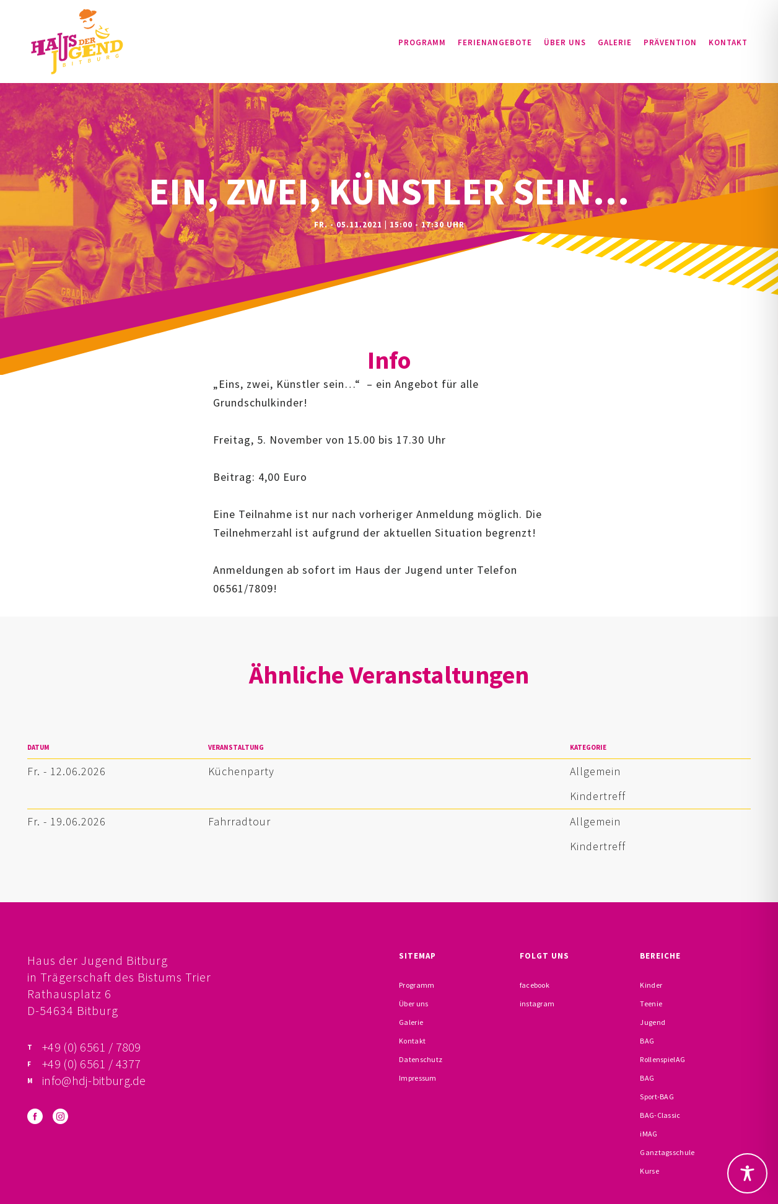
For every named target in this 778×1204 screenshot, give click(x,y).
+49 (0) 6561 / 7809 (91, 1047)
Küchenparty (241, 771)
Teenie (651, 1003)
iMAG (648, 1133)
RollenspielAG (662, 1059)
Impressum (418, 1078)
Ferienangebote (495, 42)
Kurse (649, 1170)
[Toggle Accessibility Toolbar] (747, 1173)
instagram (537, 1003)
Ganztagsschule (667, 1152)
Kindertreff (598, 796)
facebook (534, 985)
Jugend (652, 1022)
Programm (422, 42)
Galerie (615, 42)
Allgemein (595, 771)
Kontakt (728, 42)
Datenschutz (420, 1059)
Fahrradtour (239, 821)
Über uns (565, 42)
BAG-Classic (660, 1115)
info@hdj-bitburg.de (94, 1080)
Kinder (651, 985)
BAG (647, 1040)
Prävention (670, 42)
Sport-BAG (657, 1096)
